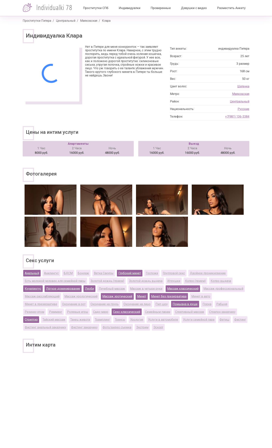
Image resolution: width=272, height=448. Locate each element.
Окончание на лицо (137, 304)
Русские (243, 109)
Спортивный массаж (189, 312)
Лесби (89, 288)
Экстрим (142, 327)
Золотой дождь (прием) (107, 281)
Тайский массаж (53, 319)
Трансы (120, 319)
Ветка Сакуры (104, 273)
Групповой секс (174, 273)
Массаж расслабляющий (42, 296)
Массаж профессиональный (223, 288)
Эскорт (158, 327)
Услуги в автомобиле (163, 319)
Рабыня (221, 304)
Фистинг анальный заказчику (45, 327)
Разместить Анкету (231, 8)
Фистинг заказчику (84, 327)
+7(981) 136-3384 (237, 116)
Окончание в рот (74, 304)
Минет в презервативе (41, 304)
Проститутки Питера (37, 20)
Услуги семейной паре (199, 319)
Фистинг (240, 319)
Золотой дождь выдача (145, 281)
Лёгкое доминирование (63, 288)
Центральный (65, 20)
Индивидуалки (129, 8)
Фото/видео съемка (117, 327)
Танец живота (80, 319)
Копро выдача (221, 281)
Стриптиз (31, 319)
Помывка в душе (185, 304)
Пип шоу (161, 304)
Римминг (55, 312)
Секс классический (126, 312)
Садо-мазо (100, 312)
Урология (136, 319)
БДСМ (68, 273)
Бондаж (83, 273)
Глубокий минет (129, 273)
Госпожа (152, 273)
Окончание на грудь (104, 304)
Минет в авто (200, 296)
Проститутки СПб (95, 8)
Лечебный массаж (112, 288)
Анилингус (51, 273)
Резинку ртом (34, 312)
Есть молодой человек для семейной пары (55, 281)
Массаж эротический (117, 296)
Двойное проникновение (208, 273)
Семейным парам (157, 312)
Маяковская (88, 20)
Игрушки (173, 281)
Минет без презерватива (168, 296)
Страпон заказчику (222, 312)
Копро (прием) (195, 281)
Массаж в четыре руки (146, 288)
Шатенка (243, 86)
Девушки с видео (194, 8)
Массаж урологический (80, 296)
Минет (141, 296)
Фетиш (224, 319)
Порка (206, 304)
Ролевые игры (77, 312)
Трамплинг (102, 319)
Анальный (32, 273)
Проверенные (161, 8)
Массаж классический (183, 288)
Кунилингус (33, 288)
